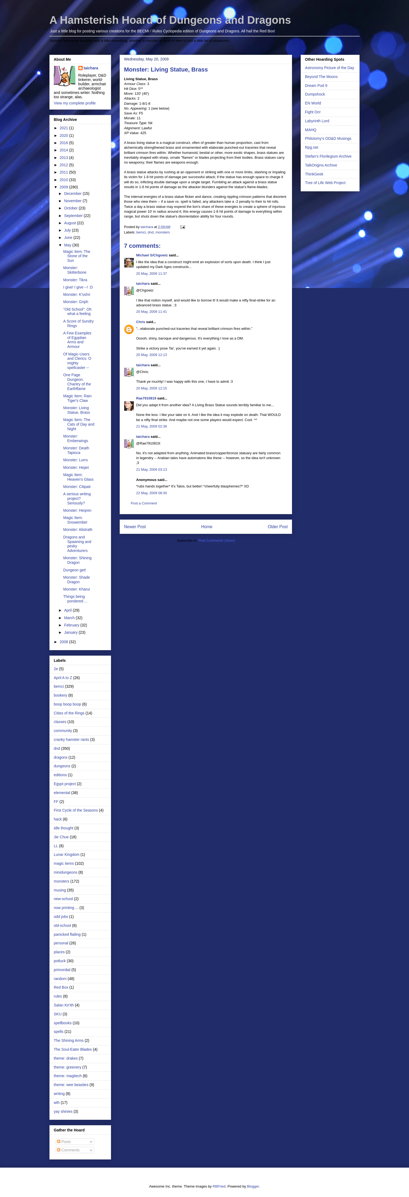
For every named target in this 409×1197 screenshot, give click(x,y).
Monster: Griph (75, 302)
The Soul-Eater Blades (73, 1049)
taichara (143, 284)
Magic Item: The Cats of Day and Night (78, 424)
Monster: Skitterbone (74, 270)
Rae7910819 (146, 398)
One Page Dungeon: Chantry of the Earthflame (77, 382)
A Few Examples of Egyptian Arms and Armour (77, 340)
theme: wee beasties (71, 1085)
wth (57, 1102)
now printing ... (66, 908)
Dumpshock (315, 94)
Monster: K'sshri (76, 294)
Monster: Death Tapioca (76, 450)
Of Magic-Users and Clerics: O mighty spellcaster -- (77, 361)
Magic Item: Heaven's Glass (78, 477)
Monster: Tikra (75, 280)
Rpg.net (311, 147)
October (71, 208)
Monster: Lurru (75, 460)
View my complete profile (75, 103)
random (60, 978)
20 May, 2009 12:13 (151, 355)
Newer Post (135, 526)
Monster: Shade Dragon (76, 579)
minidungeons (65, 872)
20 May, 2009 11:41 (151, 312)
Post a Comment (144, 503)
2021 (64, 128)
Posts (64, 1142)
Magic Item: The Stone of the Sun (76, 256)
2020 (64, 135)
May (68, 245)
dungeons (62, 766)
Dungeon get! (74, 570)
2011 (64, 172)
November (73, 201)
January (71, 632)
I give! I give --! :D (78, 287)
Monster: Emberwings (75, 438)
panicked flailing (67, 934)
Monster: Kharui (76, 589)
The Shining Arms (69, 1040)
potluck (60, 961)
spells (58, 1031)
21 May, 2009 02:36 (151, 426)
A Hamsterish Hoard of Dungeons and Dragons (170, 20)
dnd (150, 232)
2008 (64, 642)
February (72, 625)
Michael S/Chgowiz (152, 255)
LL (56, 846)
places (59, 952)
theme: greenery (67, 1067)
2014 (64, 150)
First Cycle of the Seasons (76, 810)
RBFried (219, 1186)
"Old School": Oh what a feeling (77, 311)
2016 (64, 143)
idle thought (63, 828)
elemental (62, 793)
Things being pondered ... (75, 598)
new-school (63, 899)
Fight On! (313, 112)
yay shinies (63, 1111)
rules (58, 996)
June (68, 237)
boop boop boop (67, 704)
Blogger (253, 1186)
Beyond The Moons (321, 76)
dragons (61, 757)
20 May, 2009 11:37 (151, 274)
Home (207, 526)
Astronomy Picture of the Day (329, 68)
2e (56, 669)
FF (56, 801)
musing (60, 890)
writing (59, 1093)
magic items (64, 863)
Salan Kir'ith (64, 1005)
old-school (62, 925)
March (70, 618)
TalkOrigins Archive (321, 165)
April (68, 610)
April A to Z (63, 678)
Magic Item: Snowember (75, 520)
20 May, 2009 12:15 (151, 388)
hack (58, 819)
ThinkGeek (314, 174)
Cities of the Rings (69, 713)
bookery (60, 695)
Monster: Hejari (76, 467)
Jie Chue (61, 837)
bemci (141, 232)
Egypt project (65, 784)
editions (60, 775)
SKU (58, 1014)
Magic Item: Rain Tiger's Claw (77, 398)
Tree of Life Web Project (325, 183)
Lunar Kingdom (66, 854)
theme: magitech (68, 1076)
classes (60, 722)
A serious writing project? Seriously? (77, 498)
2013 (64, 157)
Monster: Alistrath (77, 529)
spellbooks (63, 1023)
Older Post (278, 526)
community (63, 730)
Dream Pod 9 (316, 85)
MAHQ (310, 130)
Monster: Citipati (76, 486)
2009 (64, 187)
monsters (162, 232)
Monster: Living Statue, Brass (76, 410)
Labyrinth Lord (317, 121)
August (70, 223)
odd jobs (61, 916)
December (73, 193)
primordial (62, 970)
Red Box (61, 987)
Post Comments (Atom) (216, 540)
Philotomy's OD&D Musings (328, 138)
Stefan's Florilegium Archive (328, 156)
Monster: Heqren (77, 510)
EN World (313, 103)
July (68, 230)
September (73, 215)
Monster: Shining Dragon (77, 560)
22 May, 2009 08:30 (151, 493)
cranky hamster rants (71, 739)
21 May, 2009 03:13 (151, 469)
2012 (64, 165)
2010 (64, 180)
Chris (140, 322)
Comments (68, 1150)
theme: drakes (66, 1058)
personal (61, 943)
